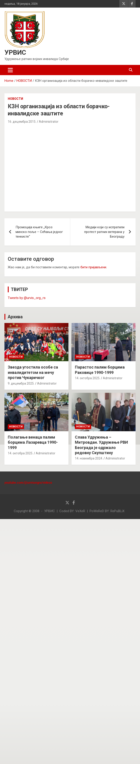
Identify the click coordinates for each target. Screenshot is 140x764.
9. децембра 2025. (21, 383)
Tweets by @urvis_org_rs (27, 298)
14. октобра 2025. (87, 378)
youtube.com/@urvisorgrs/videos (28, 483)
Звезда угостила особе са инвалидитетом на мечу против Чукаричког (33, 372)
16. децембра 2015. (22, 121)
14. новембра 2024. (89, 458)
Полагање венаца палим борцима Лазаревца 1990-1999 (33, 442)
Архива (15, 316)
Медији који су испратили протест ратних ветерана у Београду (104, 232)
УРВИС (15, 52)
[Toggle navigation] (10, 70)
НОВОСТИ (15, 98)
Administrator (48, 121)
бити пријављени (93, 267)
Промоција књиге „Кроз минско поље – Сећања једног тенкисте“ (39, 232)
